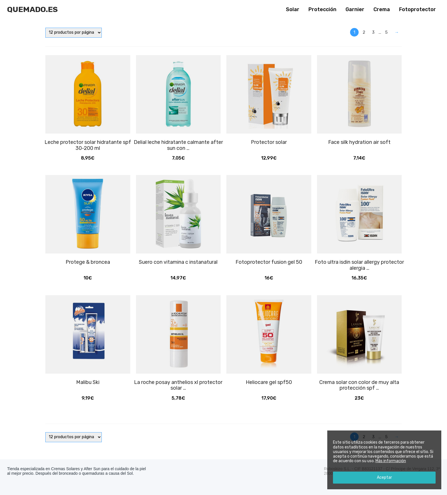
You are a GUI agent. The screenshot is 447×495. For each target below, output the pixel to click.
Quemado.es (32, 9)
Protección (322, 9)
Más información (390, 460)
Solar (292, 9)
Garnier (355, 9)
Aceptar (384, 477)
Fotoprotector (417, 9)
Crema (381, 9)
